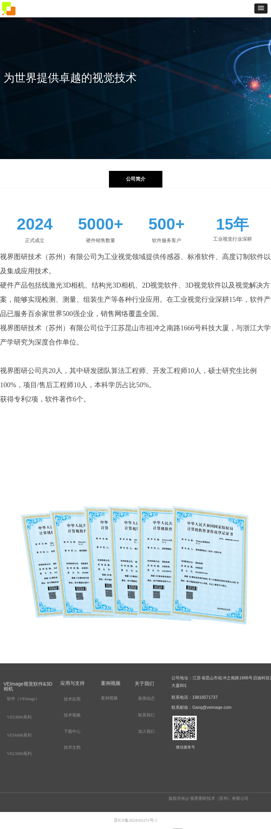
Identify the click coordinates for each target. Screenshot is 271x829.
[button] (261, 8)
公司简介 (135, 179)
